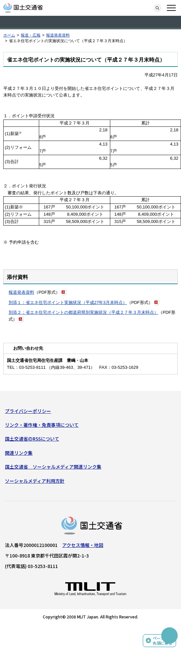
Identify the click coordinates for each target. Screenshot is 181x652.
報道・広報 (30, 35)
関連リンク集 (19, 452)
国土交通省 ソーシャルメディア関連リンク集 (53, 466)
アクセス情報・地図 (82, 545)
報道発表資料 (58, 35)
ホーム (9, 35)
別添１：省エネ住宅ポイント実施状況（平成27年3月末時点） (68, 302)
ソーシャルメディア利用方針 (35, 480)
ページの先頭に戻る (162, 640)
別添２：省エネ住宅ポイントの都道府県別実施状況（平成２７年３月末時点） (83, 312)
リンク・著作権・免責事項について (42, 424)
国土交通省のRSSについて (32, 438)
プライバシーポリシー (28, 411)
